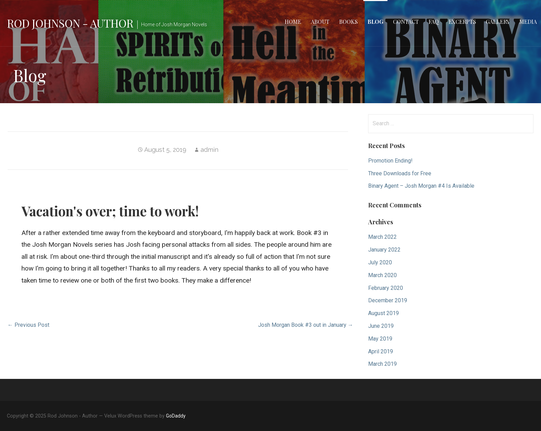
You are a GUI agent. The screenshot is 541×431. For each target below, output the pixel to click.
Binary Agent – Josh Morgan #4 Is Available (421, 186)
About (320, 21)
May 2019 (380, 338)
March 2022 (382, 237)
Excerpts (462, 21)
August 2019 (383, 313)
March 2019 (382, 364)
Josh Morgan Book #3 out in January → (305, 325)
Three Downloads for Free (399, 173)
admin (209, 149)
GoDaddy (176, 416)
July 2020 (380, 262)
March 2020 (382, 275)
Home (293, 21)
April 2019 (380, 351)
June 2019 (381, 326)
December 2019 (387, 300)
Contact (406, 21)
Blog (375, 21)
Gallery (498, 21)
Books (348, 21)
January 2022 (384, 249)
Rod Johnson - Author (70, 23)
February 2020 (385, 288)
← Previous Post (28, 325)
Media (528, 21)
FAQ (434, 21)
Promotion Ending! (390, 160)
